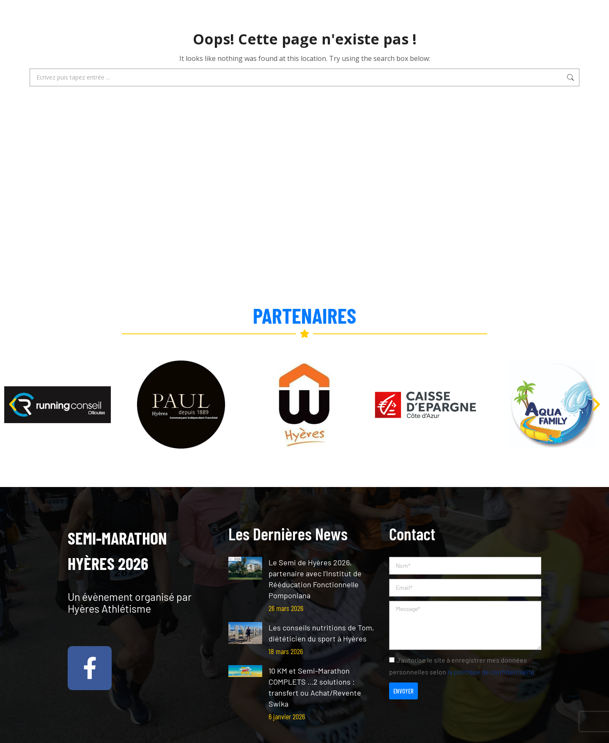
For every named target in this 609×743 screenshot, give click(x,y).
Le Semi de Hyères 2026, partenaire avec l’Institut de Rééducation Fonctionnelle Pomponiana (315, 579)
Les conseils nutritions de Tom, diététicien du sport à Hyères (321, 633)
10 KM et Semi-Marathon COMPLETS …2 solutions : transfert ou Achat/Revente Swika (315, 687)
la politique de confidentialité (491, 672)
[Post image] (245, 568)
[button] (12, 404)
